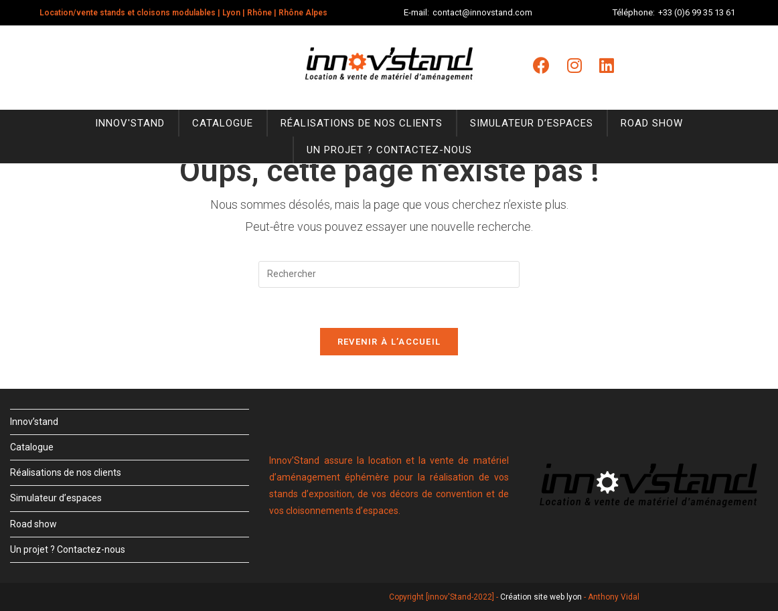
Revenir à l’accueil (389, 342)
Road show (652, 123)
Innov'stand (130, 123)
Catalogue (222, 123)
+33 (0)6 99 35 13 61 (696, 12)
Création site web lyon (541, 597)
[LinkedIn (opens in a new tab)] (606, 65)
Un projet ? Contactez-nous (389, 150)
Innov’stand (34, 421)
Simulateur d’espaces (531, 123)
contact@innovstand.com (482, 12)
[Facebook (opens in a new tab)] (541, 65)
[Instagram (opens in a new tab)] (574, 65)
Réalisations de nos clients (362, 123)
